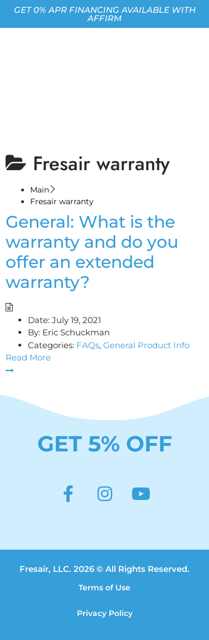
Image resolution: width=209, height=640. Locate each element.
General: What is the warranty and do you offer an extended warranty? (92, 251)
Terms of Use (104, 588)
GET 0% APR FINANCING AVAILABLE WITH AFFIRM (105, 13)
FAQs (87, 345)
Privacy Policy (105, 613)
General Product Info (146, 345)
